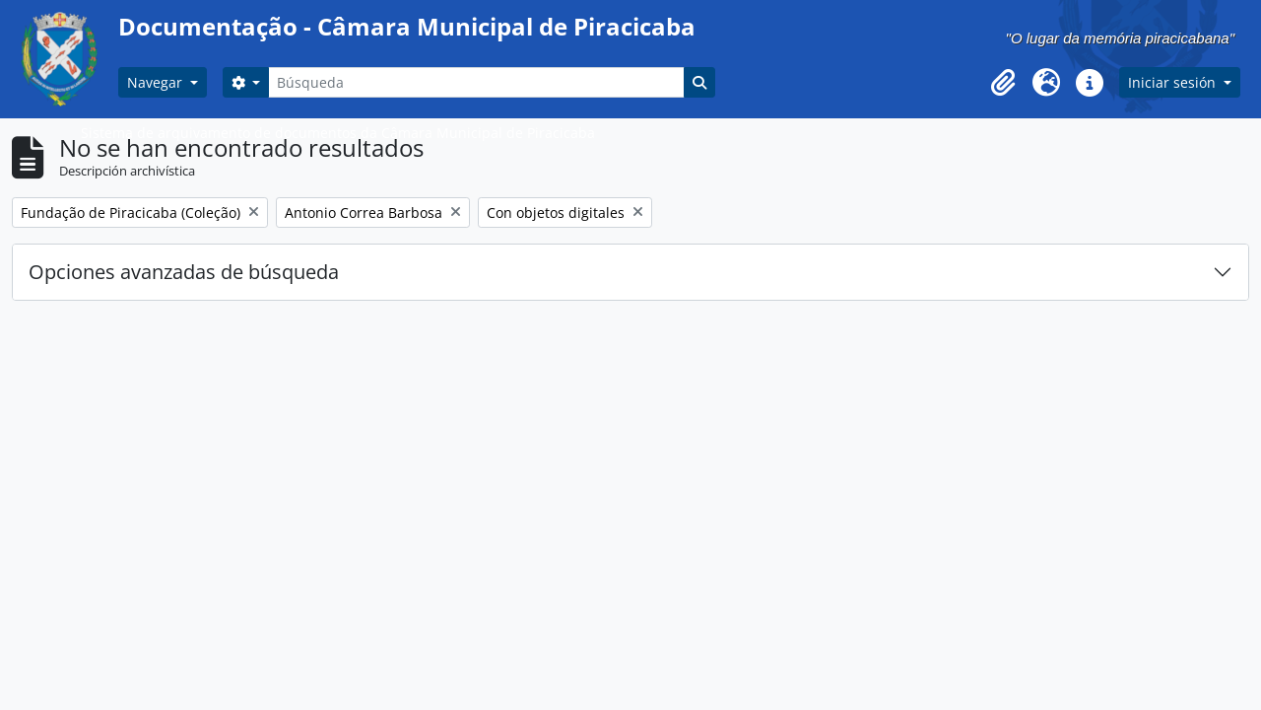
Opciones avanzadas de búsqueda (184, 271)
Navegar (156, 82)
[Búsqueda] (476, 82)
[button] (1003, 83)
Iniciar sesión (1174, 82)
